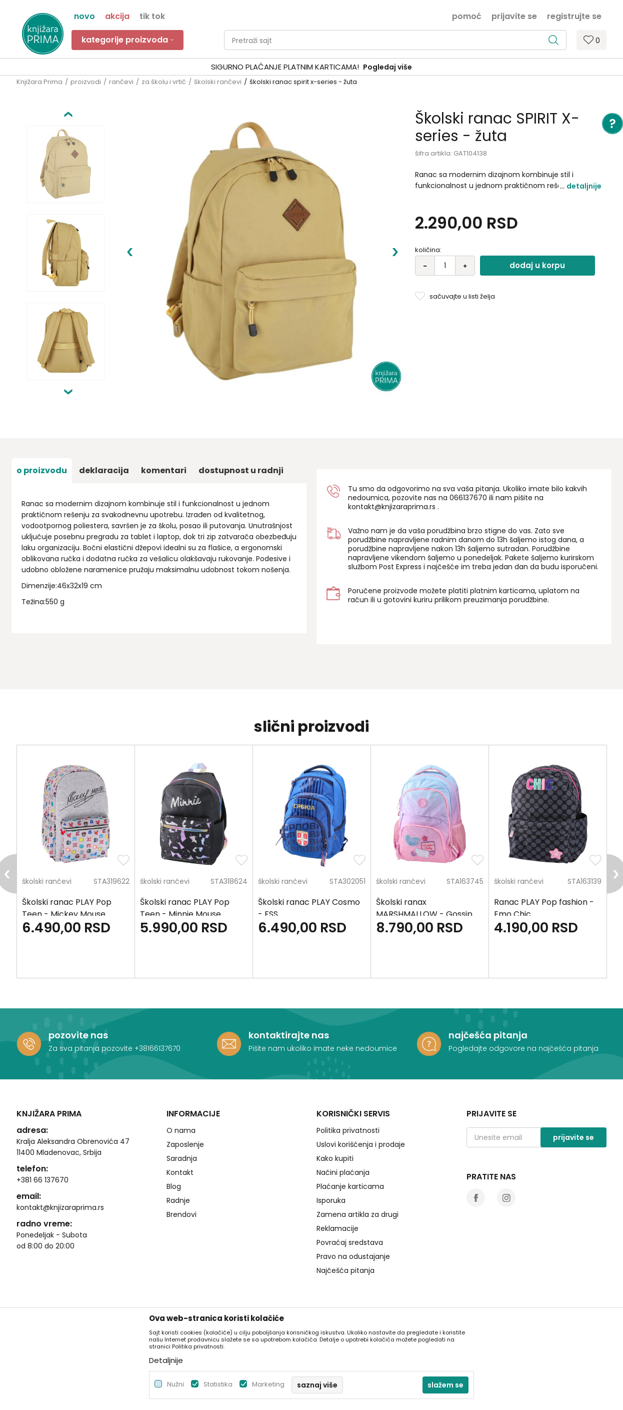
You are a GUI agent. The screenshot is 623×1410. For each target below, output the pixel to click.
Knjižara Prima (39, 82)
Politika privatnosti (348, 1130)
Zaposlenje (185, 1144)
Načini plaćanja (343, 1172)
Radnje (178, 1200)
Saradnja (181, 1158)
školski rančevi (218, 82)
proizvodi (85, 82)
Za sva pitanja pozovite (91, 1048)
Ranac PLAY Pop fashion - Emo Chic (544, 908)
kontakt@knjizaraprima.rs (392, 507)
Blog (173, 1186)
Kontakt (180, 1172)
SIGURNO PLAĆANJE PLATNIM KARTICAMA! (285, 67)
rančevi (121, 82)
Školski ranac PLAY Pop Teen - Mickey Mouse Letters (67, 914)
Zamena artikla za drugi (357, 1214)
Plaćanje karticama (350, 1186)
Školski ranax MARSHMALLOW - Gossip (424, 908)
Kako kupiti (335, 1158)
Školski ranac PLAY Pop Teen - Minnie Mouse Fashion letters (185, 914)
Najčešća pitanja (345, 1270)
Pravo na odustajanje (353, 1256)
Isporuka (331, 1200)
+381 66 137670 (42, 1180)
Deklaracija (104, 470)
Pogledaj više (387, 67)
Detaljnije (584, 186)
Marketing (268, 1384)
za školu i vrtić (164, 82)
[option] (311, 67)
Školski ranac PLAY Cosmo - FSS (309, 908)
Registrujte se (574, 16)
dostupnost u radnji (241, 470)
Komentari (163, 470)
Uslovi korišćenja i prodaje (360, 1144)
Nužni (175, 1384)
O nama (181, 1130)
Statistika (218, 1384)
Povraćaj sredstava (349, 1242)
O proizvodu (41, 470)
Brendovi (181, 1214)
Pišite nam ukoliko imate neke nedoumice (322, 1048)
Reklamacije (337, 1228)
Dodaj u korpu (537, 265)
